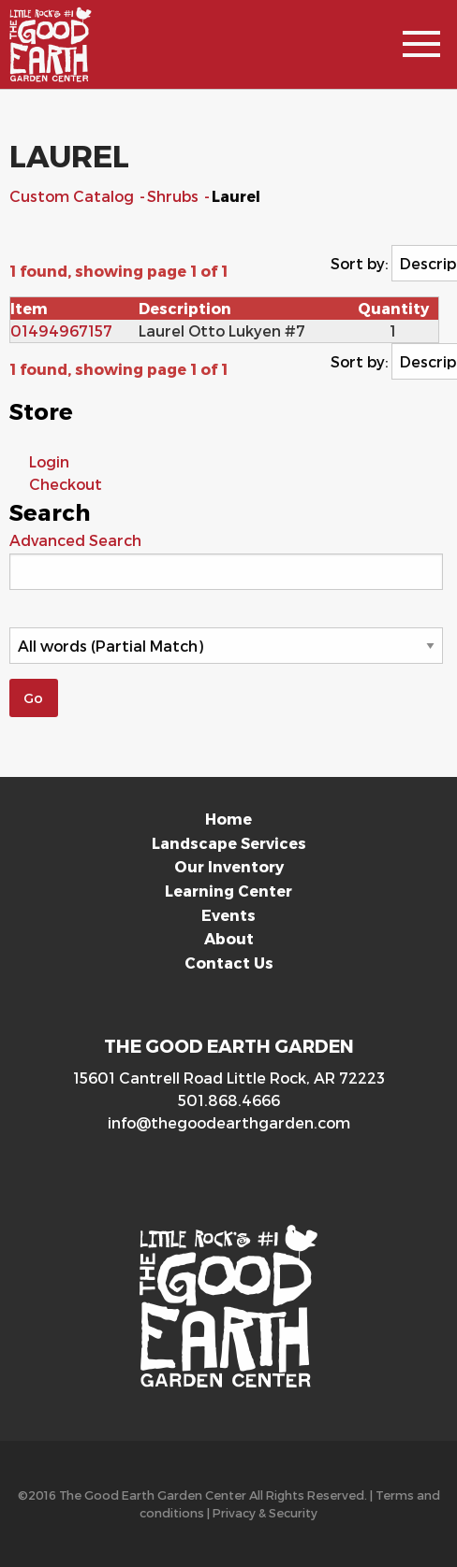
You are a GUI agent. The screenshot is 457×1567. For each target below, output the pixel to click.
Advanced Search (75, 540)
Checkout (65, 484)
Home (228, 818)
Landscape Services (229, 843)
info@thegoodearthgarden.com (229, 1122)
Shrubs (174, 196)
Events (228, 915)
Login (49, 461)
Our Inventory (229, 866)
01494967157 (61, 330)
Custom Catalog (73, 196)
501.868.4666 (229, 1100)
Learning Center (228, 890)
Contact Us (228, 962)
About (229, 938)
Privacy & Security (265, 1512)
